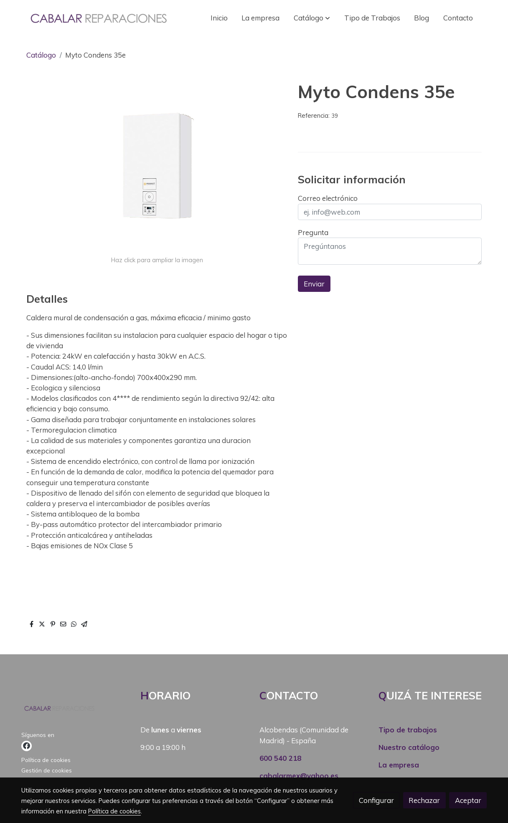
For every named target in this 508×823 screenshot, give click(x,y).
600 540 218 (280, 758)
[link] (98, 18)
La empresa (398, 764)
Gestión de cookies (46, 770)
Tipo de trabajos (407, 729)
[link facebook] (26, 746)
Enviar (314, 283)
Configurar (376, 800)
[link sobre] (75, 710)
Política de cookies (46, 759)
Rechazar (424, 800)
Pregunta (313, 232)
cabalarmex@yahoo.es (298, 775)
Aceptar (468, 800)
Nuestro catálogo (408, 747)
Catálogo (41, 55)
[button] (312, 18)
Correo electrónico (328, 198)
